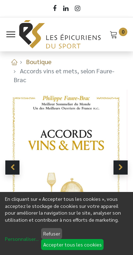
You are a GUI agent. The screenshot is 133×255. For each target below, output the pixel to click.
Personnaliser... (22, 239)
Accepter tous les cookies (72, 244)
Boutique (38, 61)
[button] (12, 167)
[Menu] (11, 34)
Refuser (51, 233)
